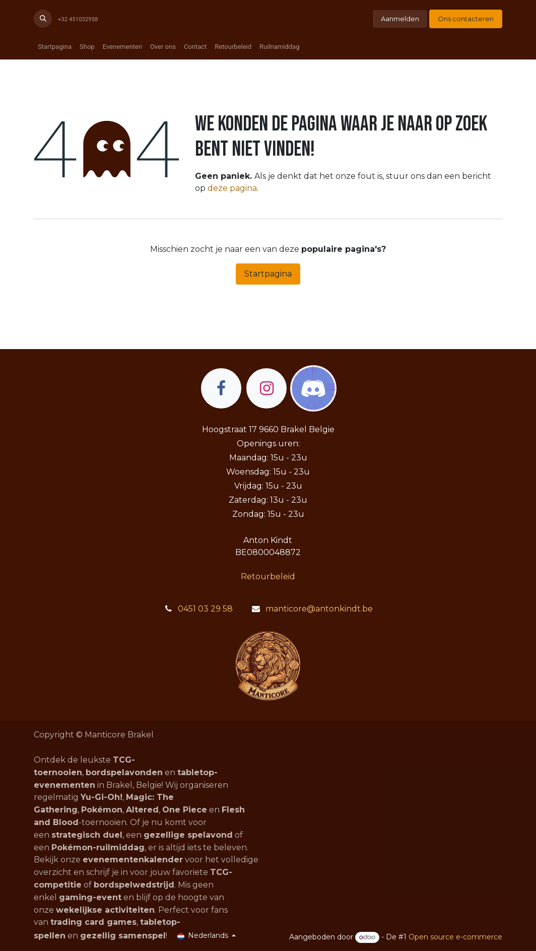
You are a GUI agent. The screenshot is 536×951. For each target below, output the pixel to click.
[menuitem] (55, 47)
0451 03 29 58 (205, 609)
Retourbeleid (268, 576)
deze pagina (232, 188)
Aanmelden (400, 19)
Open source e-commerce (455, 936)
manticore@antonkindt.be (319, 609)
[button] (43, 19)
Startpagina (268, 274)
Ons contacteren (466, 19)
